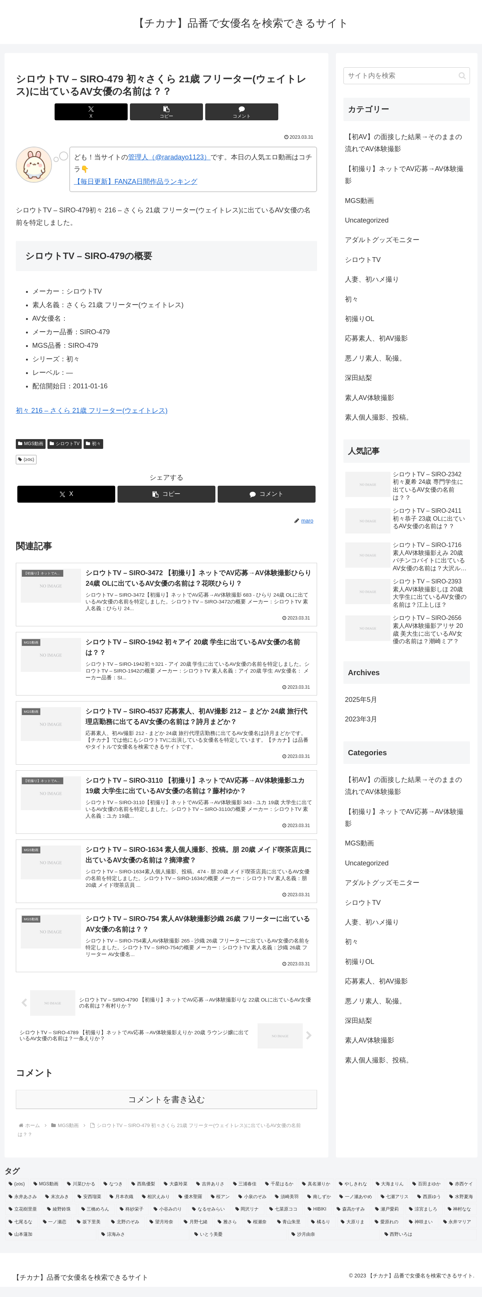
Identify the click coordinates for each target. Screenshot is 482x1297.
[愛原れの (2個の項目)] (387, 1232)
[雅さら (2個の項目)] (228, 1232)
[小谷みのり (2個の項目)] (168, 1220)
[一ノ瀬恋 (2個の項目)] (56, 1232)
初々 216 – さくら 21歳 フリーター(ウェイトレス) (92, 410)
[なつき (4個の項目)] (113, 1194)
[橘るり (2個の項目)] (322, 1232)
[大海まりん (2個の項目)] (390, 1194)
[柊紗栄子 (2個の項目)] (132, 1220)
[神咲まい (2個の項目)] (422, 1232)
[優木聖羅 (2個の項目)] (190, 1207)
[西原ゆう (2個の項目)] (429, 1207)
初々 (93, 443)
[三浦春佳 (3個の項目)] (245, 1194)
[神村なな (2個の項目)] (460, 1220)
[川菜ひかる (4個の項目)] (81, 1194)
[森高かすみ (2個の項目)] (351, 1220)
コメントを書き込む (166, 1110)
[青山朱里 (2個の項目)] (290, 1232)
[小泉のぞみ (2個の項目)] (252, 1207)
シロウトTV (64, 443)
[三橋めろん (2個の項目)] (96, 1220)
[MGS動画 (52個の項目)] (46, 1194)
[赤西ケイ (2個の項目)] (461, 1194)
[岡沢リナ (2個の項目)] (248, 1220)
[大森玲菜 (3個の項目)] (175, 1194)
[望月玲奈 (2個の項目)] (162, 1232)
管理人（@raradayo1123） (169, 157)
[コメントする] (217, 111)
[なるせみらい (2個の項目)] (209, 1220)
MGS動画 (30, 443)
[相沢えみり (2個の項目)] (156, 1207)
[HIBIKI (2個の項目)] (318, 1220)
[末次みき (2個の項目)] (57, 1207)
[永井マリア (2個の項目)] (458, 1232)
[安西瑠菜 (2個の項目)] (89, 1207)
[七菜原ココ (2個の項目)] (284, 1220)
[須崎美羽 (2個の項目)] (287, 1207)
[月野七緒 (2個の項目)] (196, 1232)
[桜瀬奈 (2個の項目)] (258, 1232)
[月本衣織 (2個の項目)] (121, 1207)
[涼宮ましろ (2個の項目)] (424, 1220)
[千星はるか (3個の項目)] (279, 1194)
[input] (406, 75)
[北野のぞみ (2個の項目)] (126, 1232)
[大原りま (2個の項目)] (353, 1232)
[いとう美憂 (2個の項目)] (239, 1245)
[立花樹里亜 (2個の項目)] (23, 1220)
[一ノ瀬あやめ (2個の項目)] (355, 1207)
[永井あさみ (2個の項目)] (22, 1207)
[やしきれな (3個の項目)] (353, 1194)
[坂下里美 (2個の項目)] (89, 1232)
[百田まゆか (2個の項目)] (426, 1194)
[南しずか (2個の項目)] (319, 1207)
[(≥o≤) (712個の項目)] (17, 1194)
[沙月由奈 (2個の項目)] (333, 1245)
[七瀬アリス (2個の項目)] (394, 1207)
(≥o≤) (26, 459)
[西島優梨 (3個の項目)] (143, 1194)
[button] (166, 111)
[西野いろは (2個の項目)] (429, 1245)
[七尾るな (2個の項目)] (21, 1232)
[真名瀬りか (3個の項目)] (316, 1194)
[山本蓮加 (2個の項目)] (50, 1245)
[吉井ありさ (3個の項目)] (210, 1194)
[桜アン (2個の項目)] (220, 1207)
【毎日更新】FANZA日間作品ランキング (135, 181)
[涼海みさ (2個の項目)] (143, 1245)
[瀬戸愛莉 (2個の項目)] (388, 1220)
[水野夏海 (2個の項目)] (461, 1207)
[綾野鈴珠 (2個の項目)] (60, 1220)
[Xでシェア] (116, 111)
